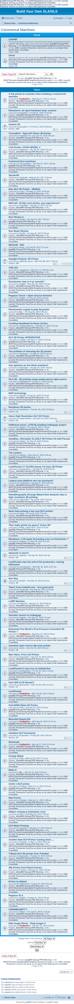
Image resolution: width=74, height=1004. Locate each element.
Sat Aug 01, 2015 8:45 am (42, 483)
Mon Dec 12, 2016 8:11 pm (42, 270)
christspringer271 (26, 326)
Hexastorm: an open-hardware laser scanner (33, 110)
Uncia (12, 55)
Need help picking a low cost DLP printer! (31, 511)
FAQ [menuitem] (20, 18)
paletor (22, 441)
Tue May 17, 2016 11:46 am (39, 340)
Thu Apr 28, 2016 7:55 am (41, 368)
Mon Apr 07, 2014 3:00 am (39, 870)
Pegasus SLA (16, 895)
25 (71, 129)
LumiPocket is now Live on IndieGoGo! (30, 668)
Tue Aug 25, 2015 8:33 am (44, 469)
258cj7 (22, 912)
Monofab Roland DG (19, 719)
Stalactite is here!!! (19, 553)
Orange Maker (16, 756)
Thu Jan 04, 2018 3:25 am (41, 150)
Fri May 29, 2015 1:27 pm (39, 541)
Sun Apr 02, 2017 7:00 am (38, 219)
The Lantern (15, 452)
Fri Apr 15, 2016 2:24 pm (42, 382)
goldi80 (22, 284)
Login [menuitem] (70, 18)
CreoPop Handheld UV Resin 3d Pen (28, 323)
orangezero (24, 270)
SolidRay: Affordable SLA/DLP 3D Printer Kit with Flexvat (39, 439)
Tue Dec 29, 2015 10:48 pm (42, 409)
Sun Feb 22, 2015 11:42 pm (42, 590)
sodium (22, 427)
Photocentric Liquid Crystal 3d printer (29, 309)
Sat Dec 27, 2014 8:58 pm (40, 603)
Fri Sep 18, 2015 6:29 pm (38, 441)
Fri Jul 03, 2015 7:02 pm (36, 513)
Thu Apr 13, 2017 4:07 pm (41, 205)
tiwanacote (23, 856)
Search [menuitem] (71, 23)
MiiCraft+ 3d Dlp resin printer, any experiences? (34, 203)
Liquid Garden (25, 418)
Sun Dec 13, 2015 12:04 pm (45, 418)
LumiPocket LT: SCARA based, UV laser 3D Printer (36, 466)
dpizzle (22, 395)
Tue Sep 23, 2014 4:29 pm (37, 707)
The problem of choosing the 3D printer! (30, 351)
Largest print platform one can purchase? (31, 480)
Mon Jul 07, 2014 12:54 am (43, 744)
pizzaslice (23, 113)
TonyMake (23, 205)
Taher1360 (23, 499)
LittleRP (13, 39)
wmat (21, 247)
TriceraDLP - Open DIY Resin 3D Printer (30, 133)
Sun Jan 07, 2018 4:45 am (43, 136)
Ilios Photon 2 (16, 217)
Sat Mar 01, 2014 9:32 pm (38, 898)
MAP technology (17, 393)
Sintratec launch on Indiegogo (25, 615)
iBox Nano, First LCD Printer (24, 654)
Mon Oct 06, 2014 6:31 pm (42, 685)
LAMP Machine (17, 601)
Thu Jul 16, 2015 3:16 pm (41, 499)
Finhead (22, 786)
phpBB (28, 1002)
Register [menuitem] (59, 18)
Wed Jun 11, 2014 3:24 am (39, 786)
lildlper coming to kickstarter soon (27, 811)
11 (71, 264)
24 (68, 129)
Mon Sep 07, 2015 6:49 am (39, 455)
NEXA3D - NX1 (16, 245)
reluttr (21, 513)
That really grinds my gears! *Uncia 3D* (30, 525)
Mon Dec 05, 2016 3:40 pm (39, 284)
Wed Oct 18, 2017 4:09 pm (40, 177)
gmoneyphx (24, 657)
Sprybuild (14, 175)
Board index (10, 997)
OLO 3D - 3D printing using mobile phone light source (38, 379)
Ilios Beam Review (18, 231)
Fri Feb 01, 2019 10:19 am (41, 113)
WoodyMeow (24, 382)
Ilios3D (22, 219)
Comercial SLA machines (22, 161)
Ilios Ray (13, 578)
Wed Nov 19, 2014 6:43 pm (43, 634)
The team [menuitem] (62, 997)
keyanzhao (23, 409)
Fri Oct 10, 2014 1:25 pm (43, 671)
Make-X (13, 770)
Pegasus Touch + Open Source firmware (30, 295)
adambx (22, 555)
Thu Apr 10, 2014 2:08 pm (41, 856)
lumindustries (24, 469)
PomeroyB (23, 590)
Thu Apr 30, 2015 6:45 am (39, 555)
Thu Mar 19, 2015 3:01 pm (38, 581)
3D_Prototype (25, 164)
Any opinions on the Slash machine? (28, 365)
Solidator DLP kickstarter (22, 733)
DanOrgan (23, 354)
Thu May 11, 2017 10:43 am (38, 191)
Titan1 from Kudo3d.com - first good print (31, 587)
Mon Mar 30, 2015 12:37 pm (44, 567)
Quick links (9, 18)
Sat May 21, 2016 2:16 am (47, 326)
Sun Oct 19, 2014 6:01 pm (38, 648)
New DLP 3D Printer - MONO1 (24, 189)
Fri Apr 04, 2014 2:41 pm (41, 884)
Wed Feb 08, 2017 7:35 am (46, 261)
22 (62, 129)
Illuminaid (14, 742)
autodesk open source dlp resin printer (30, 645)
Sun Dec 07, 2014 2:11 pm (39, 617)
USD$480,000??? (18, 909)
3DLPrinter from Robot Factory (25, 867)
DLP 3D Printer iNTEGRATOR (24, 337)
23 (65, 129)
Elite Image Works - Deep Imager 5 (27, 923)
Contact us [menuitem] (49, 997)
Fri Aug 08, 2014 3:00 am (41, 735)
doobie (22, 298)
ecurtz (21, 648)
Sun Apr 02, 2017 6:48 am (38, 233)
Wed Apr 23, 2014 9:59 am (41, 828)
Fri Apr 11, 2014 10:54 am (39, 842)
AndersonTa (24, 884)
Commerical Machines (18, 30)
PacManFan (24, 99)
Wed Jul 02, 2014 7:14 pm (37, 758)
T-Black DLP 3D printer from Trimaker (29, 853)
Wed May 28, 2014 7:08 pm (37, 814)
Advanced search (51, 74)
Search (46, 74)
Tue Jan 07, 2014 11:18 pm (38, 912)
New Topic (7, 74)
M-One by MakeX (18, 881)
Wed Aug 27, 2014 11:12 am (44, 99)
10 (68, 264)
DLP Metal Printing (19, 825)
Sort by (37, 942)
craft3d (22, 340)
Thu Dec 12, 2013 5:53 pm (43, 926)
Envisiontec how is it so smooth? (27, 281)
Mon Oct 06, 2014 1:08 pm (43, 694)
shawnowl (23, 150)
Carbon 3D (14, 124)
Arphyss (22, 455)
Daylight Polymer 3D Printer (24, 259)
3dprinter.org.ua (26, 261)
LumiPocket (15, 691)
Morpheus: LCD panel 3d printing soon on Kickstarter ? (38, 539)
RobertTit (23, 603)
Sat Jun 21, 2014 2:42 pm (35, 772)
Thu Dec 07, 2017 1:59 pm (44, 164)
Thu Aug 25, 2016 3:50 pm (36, 312)
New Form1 (15, 798)
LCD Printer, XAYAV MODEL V (24, 147)
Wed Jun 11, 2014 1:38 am (39, 800)
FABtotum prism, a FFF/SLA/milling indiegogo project (37, 425)
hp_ (21, 312)
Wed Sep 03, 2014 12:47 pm (44, 721)
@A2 (21, 814)
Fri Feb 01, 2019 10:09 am (41, 127)
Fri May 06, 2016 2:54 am (41, 354)
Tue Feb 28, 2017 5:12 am (37, 247)
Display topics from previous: (36, 938)
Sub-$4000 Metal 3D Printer (23, 705)
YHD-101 (13, 267)
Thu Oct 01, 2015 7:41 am (39, 427)
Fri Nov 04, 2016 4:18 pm (38, 298)
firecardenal (24, 483)
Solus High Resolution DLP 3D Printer (29, 416)
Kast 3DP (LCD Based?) (21, 682)
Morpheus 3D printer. (20, 407)
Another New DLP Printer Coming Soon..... (31, 839)
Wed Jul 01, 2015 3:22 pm (37, 527)
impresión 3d (24, 136)
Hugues (22, 541)
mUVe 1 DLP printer (19, 784)
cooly (21, 191)
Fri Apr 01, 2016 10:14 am (38, 395)
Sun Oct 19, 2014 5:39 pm (42, 657)
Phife (21, 707)
